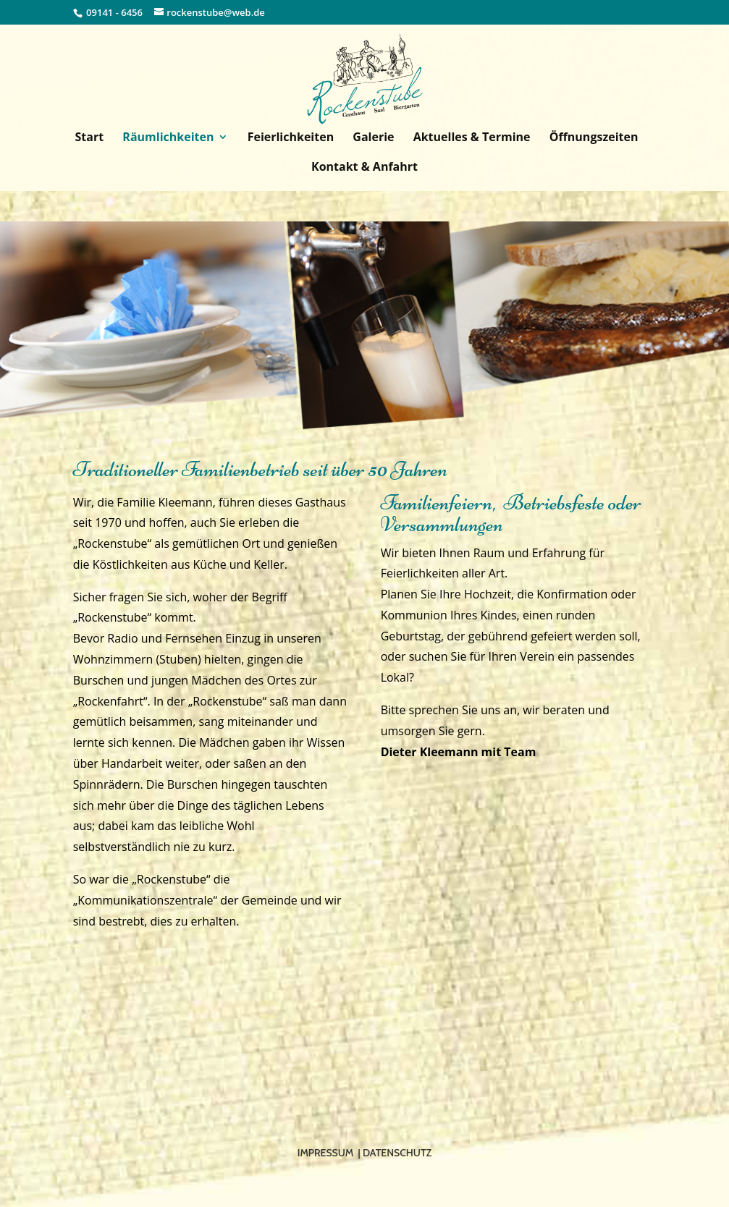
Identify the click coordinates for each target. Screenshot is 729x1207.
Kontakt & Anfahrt (364, 167)
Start (89, 138)
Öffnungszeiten (594, 138)
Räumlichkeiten (168, 138)
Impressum (325, 1152)
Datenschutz (397, 1152)
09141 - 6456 (114, 12)
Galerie (373, 138)
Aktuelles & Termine (472, 138)
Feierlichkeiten (291, 138)
